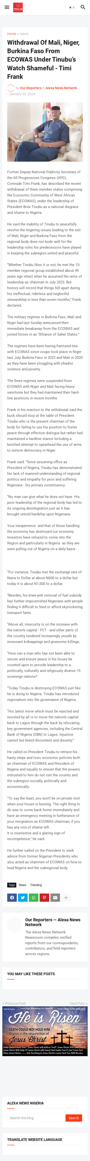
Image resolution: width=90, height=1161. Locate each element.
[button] (6, 7)
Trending (36, 885)
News (24, 34)
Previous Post (15, 1003)
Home (11, 34)
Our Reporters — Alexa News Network (52, 922)
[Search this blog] (37, 1118)
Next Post (77, 1003)
